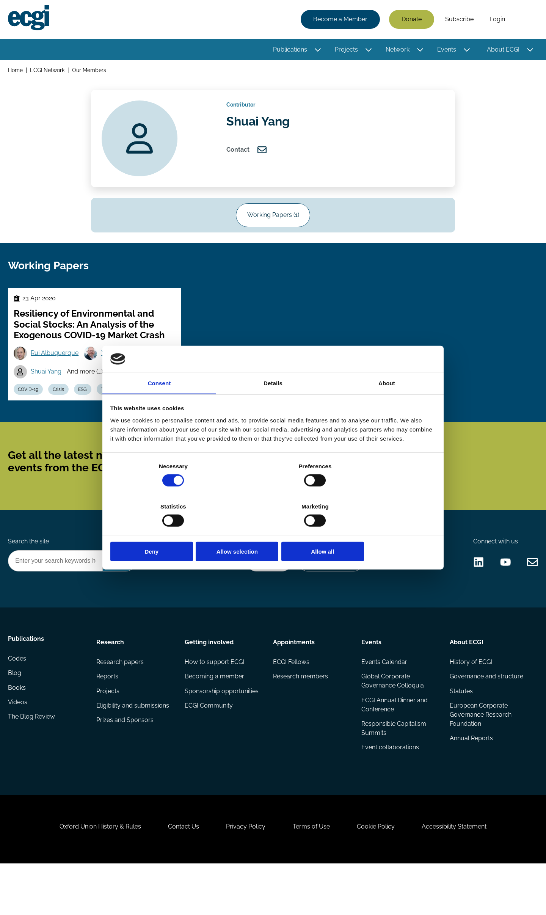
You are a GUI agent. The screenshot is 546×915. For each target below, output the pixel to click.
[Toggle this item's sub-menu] (317, 50)
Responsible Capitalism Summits (393, 766)
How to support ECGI (215, 698)
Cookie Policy (381, 873)
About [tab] (386, 404)
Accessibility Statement (462, 873)
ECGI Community (209, 743)
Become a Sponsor (328, 594)
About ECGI (502, 50)
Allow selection (272, 531)
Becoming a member (215, 713)
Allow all (382, 531)
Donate (410, 20)
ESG (88, 408)
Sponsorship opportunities (222, 728)
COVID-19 (30, 408)
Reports (108, 713)
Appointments (294, 676)
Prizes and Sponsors (125, 758)
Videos (18, 743)
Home (16, 71)
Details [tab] (273, 404)
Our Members (91, 71)
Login (496, 20)
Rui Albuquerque (57, 370)
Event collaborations (390, 785)
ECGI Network (48, 71)
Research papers (120, 698)
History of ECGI (470, 698)
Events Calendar (384, 698)
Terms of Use (312, 873)
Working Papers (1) (273, 223)
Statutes (460, 728)
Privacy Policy (244, 873)
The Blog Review (32, 758)
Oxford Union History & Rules (92, 873)
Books (18, 728)
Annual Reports (470, 776)
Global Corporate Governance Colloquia (392, 717)
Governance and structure (485, 713)
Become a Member (339, 20)
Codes (18, 698)
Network (396, 50)
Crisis (62, 408)
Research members (300, 713)
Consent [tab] (159, 404)
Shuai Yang (48, 389)
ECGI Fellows (291, 698)
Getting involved (209, 676)
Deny (164, 531)
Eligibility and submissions (133, 743)
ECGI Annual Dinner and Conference (394, 742)
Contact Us (178, 873)
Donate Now (265, 594)
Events (445, 50)
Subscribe (458, 20)
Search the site (29, 574)
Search (524, 20)
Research (111, 676)
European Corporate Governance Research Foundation (480, 752)
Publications (289, 50)
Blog (15, 713)
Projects (345, 50)
